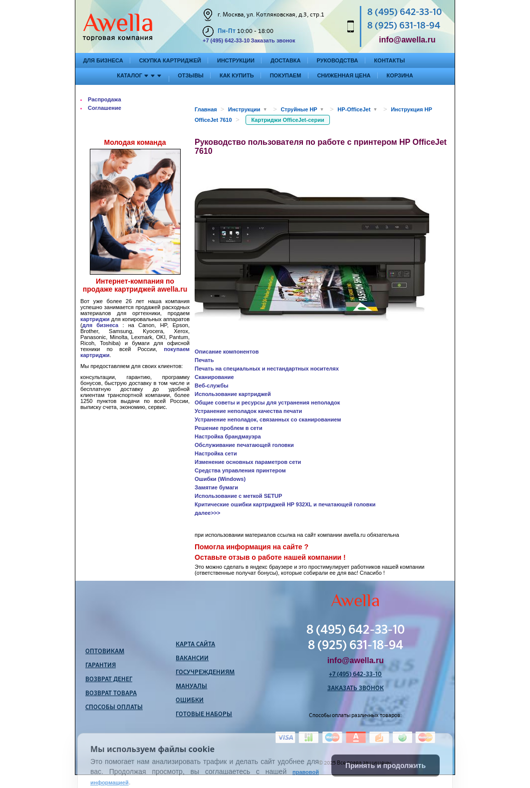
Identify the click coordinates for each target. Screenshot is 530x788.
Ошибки (190, 701)
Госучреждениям (205, 673)
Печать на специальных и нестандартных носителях (267, 369)
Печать (204, 360)
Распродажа (104, 99)
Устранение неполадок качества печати (248, 411)
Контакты (389, 60)
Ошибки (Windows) (220, 479)
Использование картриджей (233, 394)
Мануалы (191, 687)
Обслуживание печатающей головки (244, 445)
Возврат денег (108, 680)
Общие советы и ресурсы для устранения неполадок (267, 402)
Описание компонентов (227, 352)
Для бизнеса (103, 60)
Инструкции (236, 60)
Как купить (237, 75)
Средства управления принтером (240, 470)
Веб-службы (212, 386)
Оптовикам (104, 652)
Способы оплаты (114, 708)
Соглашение (104, 108)
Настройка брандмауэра (228, 436)
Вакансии (192, 659)
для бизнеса (100, 325)
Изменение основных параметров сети (248, 462)
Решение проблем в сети (229, 428)
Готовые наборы (204, 715)
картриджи (95, 319)
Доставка (285, 60)
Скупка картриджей (170, 60)
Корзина (400, 75)
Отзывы (191, 75)
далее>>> (207, 513)
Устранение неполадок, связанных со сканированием (268, 419)
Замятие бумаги (216, 487)
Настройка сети (216, 453)
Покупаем (285, 75)
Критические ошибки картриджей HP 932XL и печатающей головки (285, 504)
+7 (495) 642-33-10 (226, 40)
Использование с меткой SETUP (238, 496)
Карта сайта (195, 645)
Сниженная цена (343, 75)
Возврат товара (111, 694)
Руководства (337, 60)
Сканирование (214, 377)
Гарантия (100, 666)
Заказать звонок (273, 40)
